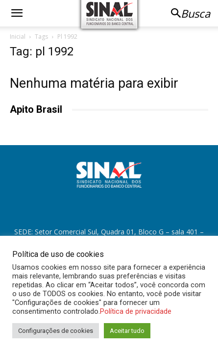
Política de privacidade (135, 311)
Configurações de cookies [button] (55, 330)
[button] (16, 13)
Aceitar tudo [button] (127, 330)
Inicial (17, 36)
